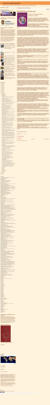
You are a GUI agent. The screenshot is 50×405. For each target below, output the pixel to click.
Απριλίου (3, 169)
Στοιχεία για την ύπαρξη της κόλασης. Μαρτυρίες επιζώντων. (7, 261)
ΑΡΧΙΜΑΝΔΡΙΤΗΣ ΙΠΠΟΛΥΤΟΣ (4, 191)
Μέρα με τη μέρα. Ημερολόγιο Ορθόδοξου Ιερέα (6, 226)
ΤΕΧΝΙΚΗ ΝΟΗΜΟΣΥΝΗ (3, 268)
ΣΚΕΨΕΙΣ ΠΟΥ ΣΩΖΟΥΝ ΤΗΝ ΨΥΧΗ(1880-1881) (6, 257)
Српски (1, 310)
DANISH (2, 283)
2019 (2, 88)
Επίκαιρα (2, 203)
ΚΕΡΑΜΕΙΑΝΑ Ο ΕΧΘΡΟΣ (4, 222)
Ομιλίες (1, 237)
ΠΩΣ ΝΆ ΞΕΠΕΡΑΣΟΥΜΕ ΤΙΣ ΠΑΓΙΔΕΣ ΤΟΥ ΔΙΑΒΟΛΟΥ (7, 254)
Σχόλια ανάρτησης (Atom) (24, 140)
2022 (2, 86)
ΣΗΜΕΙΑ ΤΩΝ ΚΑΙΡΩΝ (3, 255)
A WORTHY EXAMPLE (4, 159)
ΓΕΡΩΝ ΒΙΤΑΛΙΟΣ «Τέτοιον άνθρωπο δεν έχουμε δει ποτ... (8, 118)
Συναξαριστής (2, 265)
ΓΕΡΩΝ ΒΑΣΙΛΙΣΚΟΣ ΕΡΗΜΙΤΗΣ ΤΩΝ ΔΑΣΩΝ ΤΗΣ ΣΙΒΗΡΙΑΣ (8, 198)
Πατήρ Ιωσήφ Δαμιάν (3, 245)
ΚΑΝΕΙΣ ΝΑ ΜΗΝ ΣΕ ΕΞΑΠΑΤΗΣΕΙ (5, 219)
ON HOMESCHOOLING (4, 121)
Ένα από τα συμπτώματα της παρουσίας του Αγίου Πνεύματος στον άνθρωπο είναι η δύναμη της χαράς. (9, 56)
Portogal (2, 301)
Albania (1, 276)
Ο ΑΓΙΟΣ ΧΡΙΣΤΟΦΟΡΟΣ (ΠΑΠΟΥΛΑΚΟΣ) (5, 231)
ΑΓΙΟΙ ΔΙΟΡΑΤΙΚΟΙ (3, 179)
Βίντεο (1, 196)
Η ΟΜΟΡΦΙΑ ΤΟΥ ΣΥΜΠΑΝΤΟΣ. (5, 108)
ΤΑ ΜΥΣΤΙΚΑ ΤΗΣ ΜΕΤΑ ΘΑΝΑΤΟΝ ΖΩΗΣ (5, 266)
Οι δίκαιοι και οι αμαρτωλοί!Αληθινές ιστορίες (6, 235)
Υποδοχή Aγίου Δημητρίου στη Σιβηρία (6, 147)
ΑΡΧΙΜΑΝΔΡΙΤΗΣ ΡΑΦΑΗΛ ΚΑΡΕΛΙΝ (5, 193)
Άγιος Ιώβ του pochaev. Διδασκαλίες (5, 181)
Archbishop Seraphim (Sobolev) (5, 98)
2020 (2, 87)
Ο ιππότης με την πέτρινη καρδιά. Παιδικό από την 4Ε (7, 165)
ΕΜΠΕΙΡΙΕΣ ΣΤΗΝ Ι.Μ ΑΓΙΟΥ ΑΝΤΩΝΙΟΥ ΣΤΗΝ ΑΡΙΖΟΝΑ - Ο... (8, 133)
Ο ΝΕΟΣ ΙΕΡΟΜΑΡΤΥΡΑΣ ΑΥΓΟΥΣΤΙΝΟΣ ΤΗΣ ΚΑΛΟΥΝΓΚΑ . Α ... (9, 145)
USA (1, 308)
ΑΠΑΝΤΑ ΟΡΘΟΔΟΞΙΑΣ (11, 3)
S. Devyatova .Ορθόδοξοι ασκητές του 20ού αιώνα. (6, 303)
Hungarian (2, 289)
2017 (2, 89)
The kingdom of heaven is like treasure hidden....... (7, 161)
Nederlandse (2, 295)
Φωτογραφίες (2, 275)
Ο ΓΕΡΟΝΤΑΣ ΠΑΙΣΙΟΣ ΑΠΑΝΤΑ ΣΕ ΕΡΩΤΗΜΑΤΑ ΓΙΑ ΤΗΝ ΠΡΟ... (9, 120)
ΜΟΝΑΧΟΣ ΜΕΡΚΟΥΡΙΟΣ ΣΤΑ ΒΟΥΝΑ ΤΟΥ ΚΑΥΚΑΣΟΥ (7, 230)
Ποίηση (1, 250)
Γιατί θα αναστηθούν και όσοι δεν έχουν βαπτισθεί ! (7, 143)
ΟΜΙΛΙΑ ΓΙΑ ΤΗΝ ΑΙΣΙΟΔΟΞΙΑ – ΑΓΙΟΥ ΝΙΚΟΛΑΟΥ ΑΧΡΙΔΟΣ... (8, 119)
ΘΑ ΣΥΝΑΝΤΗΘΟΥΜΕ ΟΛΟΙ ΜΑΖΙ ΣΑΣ (5, 211)
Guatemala (2, 288)
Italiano (1, 292)
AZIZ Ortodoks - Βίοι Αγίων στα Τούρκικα (5, 278)
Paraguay (2, 299)
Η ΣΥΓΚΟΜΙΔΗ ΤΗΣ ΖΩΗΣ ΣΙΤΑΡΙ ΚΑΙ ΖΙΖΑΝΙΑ (6, 210)
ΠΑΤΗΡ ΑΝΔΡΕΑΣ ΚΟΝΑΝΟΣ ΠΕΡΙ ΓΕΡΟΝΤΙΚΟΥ (7, 113)
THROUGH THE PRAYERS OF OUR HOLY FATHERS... (7, 160)
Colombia (2, 282)
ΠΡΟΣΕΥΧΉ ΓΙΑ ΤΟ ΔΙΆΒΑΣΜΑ (8, 48)
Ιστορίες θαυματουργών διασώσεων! (5, 216)
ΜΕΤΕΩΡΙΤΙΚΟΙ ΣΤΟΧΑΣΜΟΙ (4, 228)
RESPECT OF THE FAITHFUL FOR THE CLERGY (7, 105)
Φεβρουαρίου (3, 170)
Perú (1, 300)
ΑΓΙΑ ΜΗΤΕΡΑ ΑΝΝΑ (3, 178)
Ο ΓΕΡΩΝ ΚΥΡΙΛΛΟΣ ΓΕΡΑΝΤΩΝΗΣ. (6, 154)
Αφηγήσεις (2, 194)
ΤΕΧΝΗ (1, 267)
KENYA (1, 293)
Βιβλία (1, 195)
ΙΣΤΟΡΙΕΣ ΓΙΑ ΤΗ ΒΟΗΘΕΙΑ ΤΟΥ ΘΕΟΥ (5, 215)
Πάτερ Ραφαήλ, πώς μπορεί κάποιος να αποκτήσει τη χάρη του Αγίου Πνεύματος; (10, 62)
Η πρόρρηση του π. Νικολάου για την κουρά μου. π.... (7, 97)
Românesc (2, 302)
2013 (2, 92)
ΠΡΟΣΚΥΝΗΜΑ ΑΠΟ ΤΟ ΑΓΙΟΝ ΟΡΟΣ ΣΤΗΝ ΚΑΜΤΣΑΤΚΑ (7, 253)
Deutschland (2, 284)
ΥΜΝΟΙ (1, 273)
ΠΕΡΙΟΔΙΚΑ (2, 248)
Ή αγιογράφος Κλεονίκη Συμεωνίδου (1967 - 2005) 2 (26, 11)
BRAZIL (1, 280)
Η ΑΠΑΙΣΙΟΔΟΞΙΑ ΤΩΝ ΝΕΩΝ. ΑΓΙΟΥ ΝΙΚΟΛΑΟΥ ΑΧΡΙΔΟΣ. (8, 116)
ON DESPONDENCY (4, 122)
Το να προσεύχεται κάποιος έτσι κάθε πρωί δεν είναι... (7, 127)
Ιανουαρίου (3, 171)
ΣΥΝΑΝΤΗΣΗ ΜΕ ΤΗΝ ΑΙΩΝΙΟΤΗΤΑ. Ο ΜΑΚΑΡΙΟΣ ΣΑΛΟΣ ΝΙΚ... (9, 142)
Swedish (2, 305)
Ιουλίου (3, 167)
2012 (2, 93)
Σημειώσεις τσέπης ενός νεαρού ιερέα (5, 256)
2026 (2, 83)
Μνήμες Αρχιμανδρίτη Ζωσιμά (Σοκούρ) (5, 229)
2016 (2, 90)
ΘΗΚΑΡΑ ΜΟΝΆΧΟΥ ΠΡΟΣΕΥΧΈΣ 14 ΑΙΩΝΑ (6, 213)
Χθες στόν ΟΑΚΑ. (6, 76)
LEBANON (2, 294)
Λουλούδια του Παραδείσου (4, 225)
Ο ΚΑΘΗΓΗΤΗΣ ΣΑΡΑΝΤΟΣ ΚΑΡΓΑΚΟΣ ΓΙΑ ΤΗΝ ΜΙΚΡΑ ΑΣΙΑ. (8, 114)
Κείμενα (19, 134)
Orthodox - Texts (2, 298)
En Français (2, 285)
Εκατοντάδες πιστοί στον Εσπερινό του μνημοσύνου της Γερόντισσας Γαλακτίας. (8, 73)
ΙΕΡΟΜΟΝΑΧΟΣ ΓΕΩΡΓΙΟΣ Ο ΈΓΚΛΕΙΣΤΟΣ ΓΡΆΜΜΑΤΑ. (7, 214)
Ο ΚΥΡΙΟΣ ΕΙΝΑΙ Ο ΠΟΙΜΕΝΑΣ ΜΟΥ (5, 234)
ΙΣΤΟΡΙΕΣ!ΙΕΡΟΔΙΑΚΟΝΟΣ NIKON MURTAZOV (6, 217)
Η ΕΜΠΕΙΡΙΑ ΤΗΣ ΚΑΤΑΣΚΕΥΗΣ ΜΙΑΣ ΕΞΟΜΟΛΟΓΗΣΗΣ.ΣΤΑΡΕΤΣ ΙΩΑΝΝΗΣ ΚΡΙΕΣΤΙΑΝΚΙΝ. (7, 207)
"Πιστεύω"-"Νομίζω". (4, 144)
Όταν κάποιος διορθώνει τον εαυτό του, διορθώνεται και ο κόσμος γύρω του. (8, 70)
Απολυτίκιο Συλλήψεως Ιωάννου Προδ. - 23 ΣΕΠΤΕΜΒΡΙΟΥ (8, 112)
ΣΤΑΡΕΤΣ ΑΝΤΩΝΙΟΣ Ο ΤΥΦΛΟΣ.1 (5, 158)
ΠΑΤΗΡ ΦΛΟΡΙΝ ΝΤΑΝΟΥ (4, 247)
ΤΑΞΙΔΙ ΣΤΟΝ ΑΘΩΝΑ (4, 117)
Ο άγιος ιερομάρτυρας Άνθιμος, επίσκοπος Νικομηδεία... (7, 156)
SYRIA (1, 306)
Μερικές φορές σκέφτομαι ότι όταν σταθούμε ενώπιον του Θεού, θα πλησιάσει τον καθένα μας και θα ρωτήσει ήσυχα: (9, 67)
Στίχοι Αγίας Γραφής (3, 260)
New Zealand (2, 296)
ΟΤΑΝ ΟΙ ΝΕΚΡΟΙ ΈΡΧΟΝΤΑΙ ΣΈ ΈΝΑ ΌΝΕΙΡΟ (6, 240)
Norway (1, 297)
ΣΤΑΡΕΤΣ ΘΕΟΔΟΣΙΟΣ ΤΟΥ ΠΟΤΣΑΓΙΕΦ (5, 259)
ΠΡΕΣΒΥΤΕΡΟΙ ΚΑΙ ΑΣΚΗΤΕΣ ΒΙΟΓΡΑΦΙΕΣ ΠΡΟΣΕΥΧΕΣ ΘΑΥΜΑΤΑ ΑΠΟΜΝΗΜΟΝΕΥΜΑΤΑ (7, 252)
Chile (1, 281)
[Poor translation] (3, 392)
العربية (1, 312)
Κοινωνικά (2, 224)
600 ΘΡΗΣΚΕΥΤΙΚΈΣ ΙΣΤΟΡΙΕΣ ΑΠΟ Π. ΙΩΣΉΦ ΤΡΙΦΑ (7, 177)
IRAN (1, 290)
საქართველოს (2, 311)
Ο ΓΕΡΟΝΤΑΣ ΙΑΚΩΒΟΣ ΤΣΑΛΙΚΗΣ (5, 151)
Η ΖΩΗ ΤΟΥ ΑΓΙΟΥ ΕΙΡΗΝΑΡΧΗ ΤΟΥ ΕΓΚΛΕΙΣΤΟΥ (7, 208)
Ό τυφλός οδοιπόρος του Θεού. (5, 139)
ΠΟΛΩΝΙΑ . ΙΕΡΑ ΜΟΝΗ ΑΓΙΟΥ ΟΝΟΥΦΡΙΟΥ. (6, 149)
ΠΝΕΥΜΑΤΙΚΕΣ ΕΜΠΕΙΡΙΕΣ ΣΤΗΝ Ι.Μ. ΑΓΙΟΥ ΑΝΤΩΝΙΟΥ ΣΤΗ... (8, 134)
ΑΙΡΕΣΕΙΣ (2, 182)
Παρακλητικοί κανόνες (3, 241)
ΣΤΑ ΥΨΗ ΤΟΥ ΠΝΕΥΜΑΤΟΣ (4, 258)
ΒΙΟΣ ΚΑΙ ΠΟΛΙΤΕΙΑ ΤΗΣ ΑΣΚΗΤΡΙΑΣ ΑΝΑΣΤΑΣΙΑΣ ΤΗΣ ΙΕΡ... (8, 130)
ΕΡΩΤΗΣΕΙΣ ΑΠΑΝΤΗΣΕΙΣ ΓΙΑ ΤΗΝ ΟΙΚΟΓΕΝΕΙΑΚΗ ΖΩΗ (7, 206)
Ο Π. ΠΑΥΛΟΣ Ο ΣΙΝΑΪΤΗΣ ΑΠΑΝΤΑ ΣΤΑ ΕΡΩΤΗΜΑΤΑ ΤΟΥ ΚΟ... (8, 146)
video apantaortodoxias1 (3, 309)
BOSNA (1, 279)
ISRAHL (1, 291)
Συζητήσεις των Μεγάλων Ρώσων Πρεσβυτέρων (6, 263)
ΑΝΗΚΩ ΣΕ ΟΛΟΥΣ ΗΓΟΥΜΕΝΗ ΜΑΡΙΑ (5, 185)
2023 (2, 85)
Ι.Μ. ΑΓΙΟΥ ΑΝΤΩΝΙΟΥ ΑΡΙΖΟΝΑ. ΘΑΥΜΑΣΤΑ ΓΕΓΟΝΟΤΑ (8, 132)
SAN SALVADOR (2, 304)
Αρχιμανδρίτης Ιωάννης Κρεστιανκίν (5, 192)
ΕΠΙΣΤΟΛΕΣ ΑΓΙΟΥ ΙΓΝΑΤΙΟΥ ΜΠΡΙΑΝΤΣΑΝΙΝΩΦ (6, 205)
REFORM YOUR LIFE (4, 110)
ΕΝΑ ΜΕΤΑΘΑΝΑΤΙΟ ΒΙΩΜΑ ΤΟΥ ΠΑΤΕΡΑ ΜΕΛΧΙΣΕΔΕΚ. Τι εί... (8, 137)
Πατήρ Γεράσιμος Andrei (3, 242)
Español (1, 286)
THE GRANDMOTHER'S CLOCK (5, 155)
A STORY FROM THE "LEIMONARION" (6, 106)
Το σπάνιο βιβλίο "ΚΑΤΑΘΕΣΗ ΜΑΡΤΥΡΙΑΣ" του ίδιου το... (8, 103)
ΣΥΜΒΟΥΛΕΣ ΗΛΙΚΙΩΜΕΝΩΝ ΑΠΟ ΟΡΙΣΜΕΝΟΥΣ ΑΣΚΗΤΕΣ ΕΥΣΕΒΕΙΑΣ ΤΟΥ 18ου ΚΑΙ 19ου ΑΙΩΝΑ (8, 264)
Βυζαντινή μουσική (3, 197)
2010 (2, 172)
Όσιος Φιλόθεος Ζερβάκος (4, 239)
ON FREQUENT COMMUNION (5, 111)
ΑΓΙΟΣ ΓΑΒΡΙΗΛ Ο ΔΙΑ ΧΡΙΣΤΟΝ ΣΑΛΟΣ (5, 180)
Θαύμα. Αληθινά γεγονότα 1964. (4, 212)
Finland (1, 287)
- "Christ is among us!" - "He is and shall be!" (6, 162)
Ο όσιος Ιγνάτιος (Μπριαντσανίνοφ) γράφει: (6, 129)
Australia (2, 277)
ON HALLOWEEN (4, 104)
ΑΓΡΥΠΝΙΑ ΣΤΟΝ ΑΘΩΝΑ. (4, 131)
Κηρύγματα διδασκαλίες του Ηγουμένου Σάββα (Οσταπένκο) (7, 223)
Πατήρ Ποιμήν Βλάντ (3, 246)
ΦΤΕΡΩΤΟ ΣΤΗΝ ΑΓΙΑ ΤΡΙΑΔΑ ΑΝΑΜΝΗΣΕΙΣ (6, 274)
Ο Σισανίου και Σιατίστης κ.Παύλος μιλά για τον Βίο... (7, 164)
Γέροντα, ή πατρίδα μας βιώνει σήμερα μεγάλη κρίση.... (7, 152)
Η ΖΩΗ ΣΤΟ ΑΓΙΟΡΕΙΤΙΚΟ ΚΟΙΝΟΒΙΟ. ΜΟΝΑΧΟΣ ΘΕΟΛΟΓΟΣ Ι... (9, 163)
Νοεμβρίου (3, 94)
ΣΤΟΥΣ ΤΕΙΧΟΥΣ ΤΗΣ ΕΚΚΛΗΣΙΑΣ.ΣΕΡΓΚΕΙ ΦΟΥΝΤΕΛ (7, 262)
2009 (2, 173)
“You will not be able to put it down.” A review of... (7, 100)
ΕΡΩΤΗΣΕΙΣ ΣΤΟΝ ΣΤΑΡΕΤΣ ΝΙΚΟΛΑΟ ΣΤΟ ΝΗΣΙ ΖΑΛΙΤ (8, 101)
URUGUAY (2, 307)
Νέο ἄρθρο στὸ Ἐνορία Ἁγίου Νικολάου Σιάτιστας (7, 153)
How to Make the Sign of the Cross (5, 99)
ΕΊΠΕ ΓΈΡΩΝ (2, 202)
